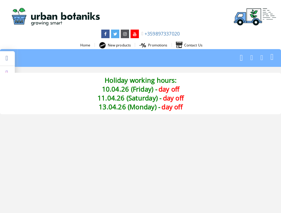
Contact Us (189, 45)
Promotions (153, 45)
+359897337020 (162, 33)
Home (85, 45)
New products (115, 45)
